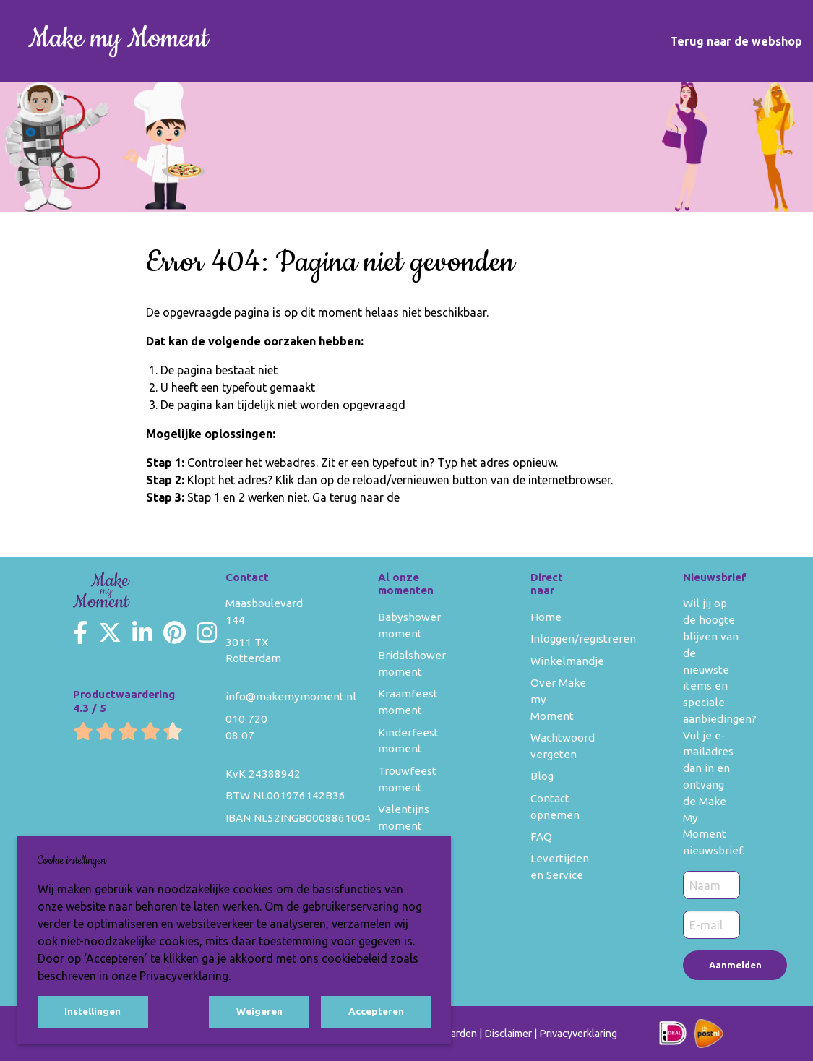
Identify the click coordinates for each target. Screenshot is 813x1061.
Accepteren (376, 1011)
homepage (430, 497)
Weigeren (259, 1011)
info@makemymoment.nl (290, 696)
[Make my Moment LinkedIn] (142, 632)
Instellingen (92, 1011)
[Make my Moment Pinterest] (174, 632)
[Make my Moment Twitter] (109, 632)
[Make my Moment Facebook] (80, 632)
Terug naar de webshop (736, 41)
